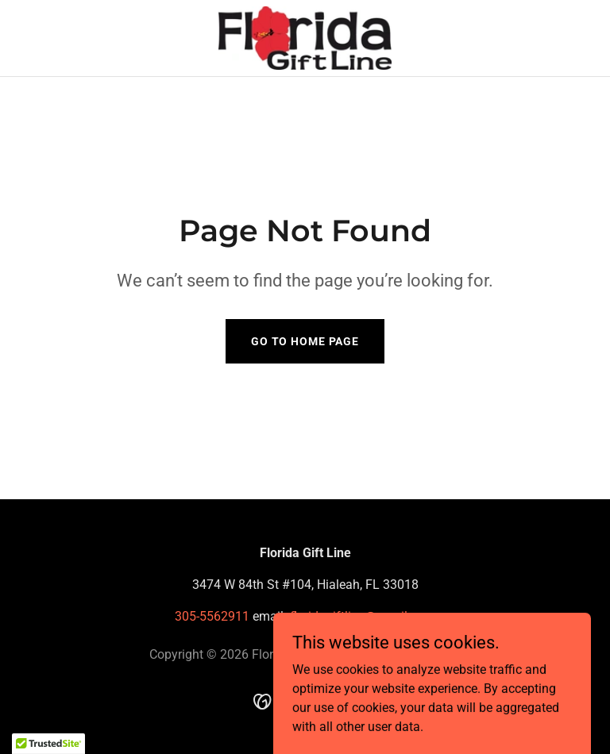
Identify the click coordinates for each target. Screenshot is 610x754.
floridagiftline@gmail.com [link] (362, 616)
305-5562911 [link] (212, 616)
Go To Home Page (305, 341)
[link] (305, 38)
